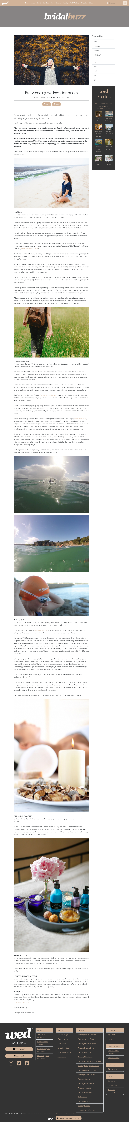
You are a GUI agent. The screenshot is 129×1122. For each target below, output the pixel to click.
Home (27, 3)
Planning (65, 3)
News (52, 3)
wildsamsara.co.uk (41, 630)
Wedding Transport (84, 1088)
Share (46, 104)
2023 (95, 71)
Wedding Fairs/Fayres (85, 1101)
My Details (111, 1035)
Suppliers (46, 3)
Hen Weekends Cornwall (86, 1110)
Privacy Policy (112, 1085)
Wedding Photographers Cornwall (89, 1061)
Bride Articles (62, 1043)
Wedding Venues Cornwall (87, 1035)
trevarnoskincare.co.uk (21, 1002)
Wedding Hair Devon (85, 1057)
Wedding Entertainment (86, 1083)
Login (110, 1039)
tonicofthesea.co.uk (80, 419)
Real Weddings (74, 3)
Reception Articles (64, 1048)
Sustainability (62, 1057)
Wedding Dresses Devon (86, 1048)
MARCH (97, 46)
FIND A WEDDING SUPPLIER (68, 1118)
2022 (95, 76)
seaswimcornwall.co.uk (48, 395)
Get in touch (19, 1056)
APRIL (96, 42)
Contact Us (112, 1081)
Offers (91, 3)
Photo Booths (82, 1097)
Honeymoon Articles (64, 1052)
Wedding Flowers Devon (86, 1075)
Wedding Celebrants (85, 1092)
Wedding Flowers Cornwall (87, 1070)
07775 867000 (19, 1049)
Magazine (84, 3)
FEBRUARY (98, 51)
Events (39, 3)
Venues (33, 3)
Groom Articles (63, 1039)
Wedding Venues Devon (86, 1039)
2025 (95, 62)
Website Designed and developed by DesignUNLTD (59, 1114)
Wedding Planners (84, 1106)
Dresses (58, 3)
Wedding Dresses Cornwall (87, 1043)
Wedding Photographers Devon (88, 1066)
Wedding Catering (84, 1079)
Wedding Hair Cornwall (86, 1052)
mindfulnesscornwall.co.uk (29, 249)
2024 (95, 67)
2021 (95, 80)
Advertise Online (113, 1058)
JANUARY (97, 55)
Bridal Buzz (113, 1069)
